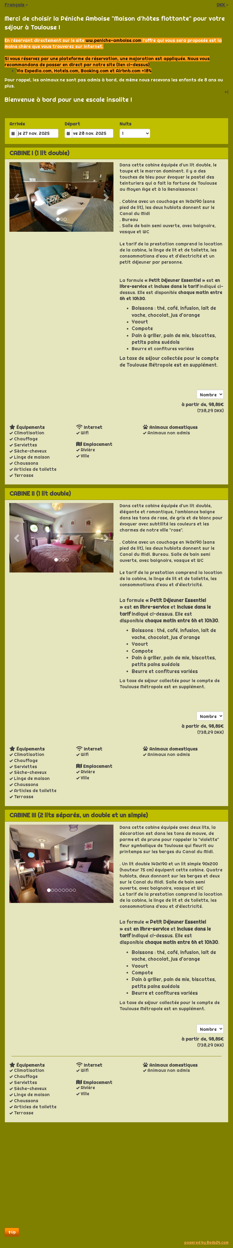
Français (16, 5)
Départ (72, 124)
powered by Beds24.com (206, 1242)
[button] (17, 197)
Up (12, 1232)
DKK (222, 5)
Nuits (125, 124)
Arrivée (17, 124)
